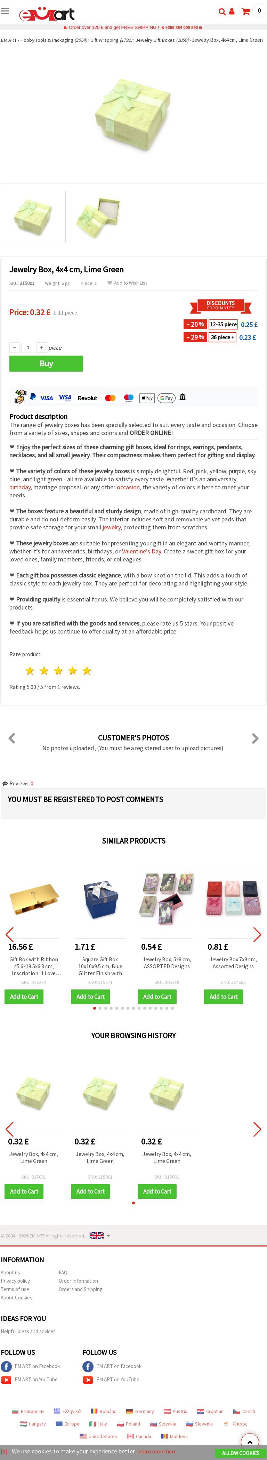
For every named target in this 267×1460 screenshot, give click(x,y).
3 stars (59, 677)
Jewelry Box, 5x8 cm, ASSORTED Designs (167, 969)
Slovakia (163, 1430)
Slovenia (199, 1430)
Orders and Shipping (81, 1295)
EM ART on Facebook (30, 1373)
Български (28, 1417)
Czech (244, 1418)
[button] (94, 1015)
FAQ (63, 1279)
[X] (4, 1451)
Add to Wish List (127, 289)
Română (103, 1417)
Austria (175, 1418)
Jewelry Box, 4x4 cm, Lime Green (33, 1164)
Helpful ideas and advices (28, 1338)
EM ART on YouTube (29, 1386)
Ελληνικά (67, 1417)
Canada (139, 1442)
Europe (68, 1430)
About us (10, 1279)
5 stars (87, 677)
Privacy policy (15, 1287)
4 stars (73, 677)
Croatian (210, 1418)
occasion (128, 494)
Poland (128, 1430)
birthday (20, 494)
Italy (98, 1430)
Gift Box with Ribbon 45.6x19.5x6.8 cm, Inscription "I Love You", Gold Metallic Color (33, 973)
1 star (30, 677)
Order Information (78, 1287)
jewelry (112, 534)
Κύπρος (235, 1430)
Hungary (33, 1430)
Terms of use (15, 1295)
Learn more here (159, 1451)
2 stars (45, 677)
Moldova (174, 1442)
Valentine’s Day (141, 558)
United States (98, 1442)
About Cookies (16, 1304)
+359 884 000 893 (181, 27)
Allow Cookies (240, 1453)
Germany (140, 1418)
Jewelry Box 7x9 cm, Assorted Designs (233, 969)
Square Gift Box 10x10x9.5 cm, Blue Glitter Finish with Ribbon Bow (100, 973)
